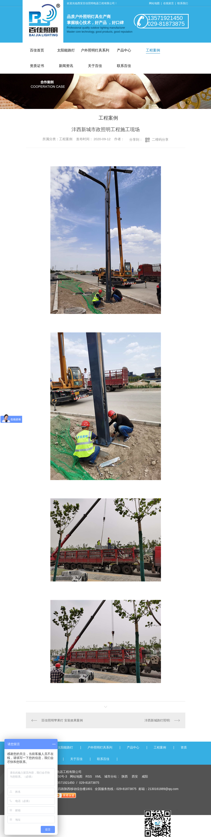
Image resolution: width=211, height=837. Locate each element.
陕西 (125, 776)
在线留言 (168, 3)
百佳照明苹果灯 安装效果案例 (62, 720)
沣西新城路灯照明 (157, 720)
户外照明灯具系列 (95, 50)
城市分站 (110, 776)
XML (98, 776)
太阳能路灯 (66, 50)
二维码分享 (160, 139)
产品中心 (124, 50)
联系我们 (182, 3)
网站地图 (154, 3)
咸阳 (145, 776)
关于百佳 (76, 759)
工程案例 (153, 50)
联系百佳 (103, 759)
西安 (135, 776)
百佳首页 (37, 50)
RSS (89, 776)
